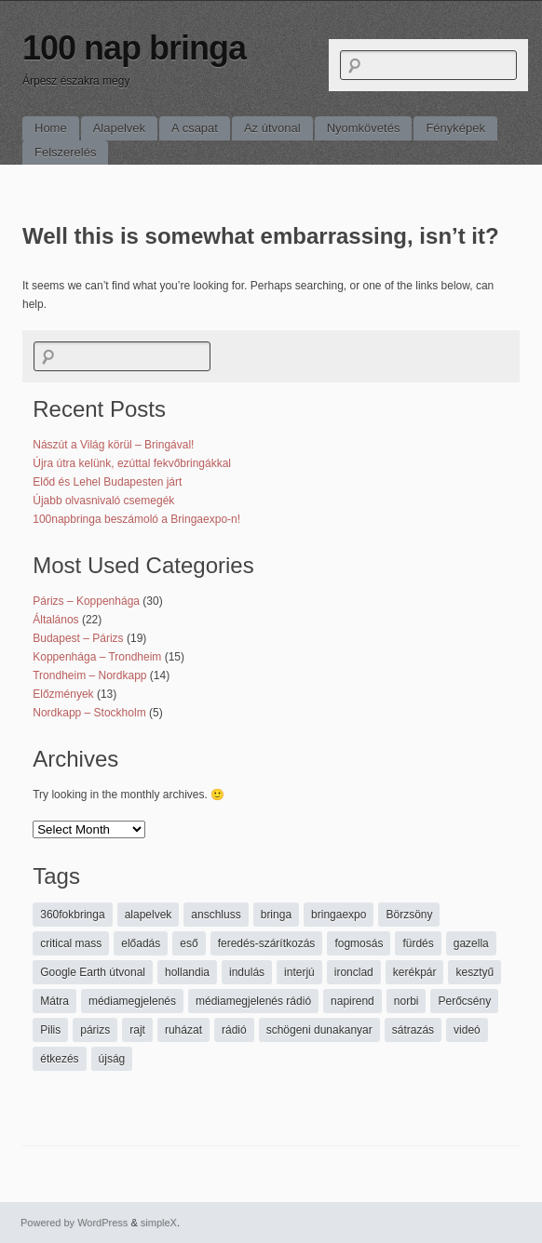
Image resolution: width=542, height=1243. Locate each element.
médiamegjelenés (132, 1001)
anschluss (215, 914)
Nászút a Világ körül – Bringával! (113, 444)
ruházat (183, 1029)
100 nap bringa (134, 48)
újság (112, 1058)
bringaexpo (338, 914)
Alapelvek (119, 128)
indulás (246, 972)
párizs (95, 1029)
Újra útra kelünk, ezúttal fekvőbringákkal (132, 463)
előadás (140, 943)
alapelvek (148, 914)
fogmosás (358, 943)
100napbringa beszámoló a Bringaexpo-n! (136, 519)
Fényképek (455, 128)
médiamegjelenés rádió (253, 1001)
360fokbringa (72, 914)
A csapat (194, 128)
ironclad (353, 972)
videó (467, 1029)
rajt (137, 1029)
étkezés (59, 1058)
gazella (471, 943)
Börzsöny (409, 914)
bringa (276, 914)
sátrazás (413, 1029)
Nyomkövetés (363, 128)
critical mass (71, 943)
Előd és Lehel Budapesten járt (107, 481)
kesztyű (474, 972)
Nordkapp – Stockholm (89, 712)
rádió (234, 1029)
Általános (55, 619)
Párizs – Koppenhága (86, 601)
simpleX (159, 1222)
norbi (406, 1001)
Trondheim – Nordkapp (89, 675)
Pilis (50, 1029)
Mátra (54, 1001)
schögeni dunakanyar (319, 1029)
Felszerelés (65, 152)
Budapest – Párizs (78, 638)
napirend (352, 1001)
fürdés (417, 943)
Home (50, 128)
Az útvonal (272, 128)
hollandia (187, 972)
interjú (299, 972)
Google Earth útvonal (92, 972)
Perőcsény (464, 1001)
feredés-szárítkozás (267, 943)
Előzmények (63, 694)
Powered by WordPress (74, 1222)
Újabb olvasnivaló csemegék (103, 500)
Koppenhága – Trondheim (97, 656)
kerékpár (415, 972)
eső (188, 943)
